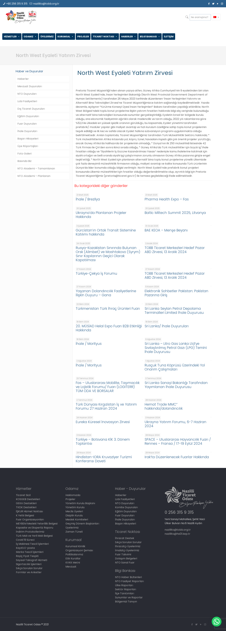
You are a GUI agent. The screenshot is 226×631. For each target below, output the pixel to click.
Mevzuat (70, 566)
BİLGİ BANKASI (150, 36)
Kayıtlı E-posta (25, 548)
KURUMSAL (65, 36)
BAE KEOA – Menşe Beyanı (166, 230)
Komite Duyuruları (126, 507)
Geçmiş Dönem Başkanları (82, 523)
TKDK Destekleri (26, 507)
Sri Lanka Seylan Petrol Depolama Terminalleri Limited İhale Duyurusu (174, 310)
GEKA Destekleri (26, 503)
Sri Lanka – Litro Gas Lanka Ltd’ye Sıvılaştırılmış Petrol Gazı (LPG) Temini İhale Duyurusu (176, 347)
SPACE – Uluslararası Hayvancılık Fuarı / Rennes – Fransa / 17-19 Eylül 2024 (178, 441)
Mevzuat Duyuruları (29, 86)
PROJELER (83, 36)
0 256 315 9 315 (179, 512)
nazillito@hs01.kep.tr (177, 534)
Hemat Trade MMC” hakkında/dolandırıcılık (164, 406)
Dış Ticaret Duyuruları (31, 109)
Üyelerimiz (72, 527)
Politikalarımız (74, 554)
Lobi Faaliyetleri (27, 101)
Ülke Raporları (124, 585)
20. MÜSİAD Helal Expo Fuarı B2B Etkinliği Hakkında (109, 328)
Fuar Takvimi (123, 554)
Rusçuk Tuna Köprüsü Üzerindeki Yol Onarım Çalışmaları (175, 367)
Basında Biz (24, 161)
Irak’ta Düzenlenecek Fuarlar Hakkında (177, 457)
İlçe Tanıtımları (124, 593)
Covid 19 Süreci (25, 540)
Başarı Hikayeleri (27, 138)
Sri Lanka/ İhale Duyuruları (167, 326)
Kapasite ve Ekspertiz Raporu (34, 527)
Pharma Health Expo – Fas (167, 199)
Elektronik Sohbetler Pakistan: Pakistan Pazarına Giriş (176, 293)
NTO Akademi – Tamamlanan (36, 168)
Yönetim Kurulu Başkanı (80, 503)
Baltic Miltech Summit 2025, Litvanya (175, 212)
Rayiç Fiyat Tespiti (27, 556)
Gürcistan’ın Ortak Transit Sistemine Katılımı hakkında (106, 232)
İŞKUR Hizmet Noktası (29, 511)
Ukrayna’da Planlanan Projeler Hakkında (101, 214)
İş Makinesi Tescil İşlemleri (32, 544)
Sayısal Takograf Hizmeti (31, 560)
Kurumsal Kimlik (75, 546)
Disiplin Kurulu (74, 515)
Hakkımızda (72, 495)
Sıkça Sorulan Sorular (29, 568)
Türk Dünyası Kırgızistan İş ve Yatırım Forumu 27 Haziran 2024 (106, 406)
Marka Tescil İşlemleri (29, 552)
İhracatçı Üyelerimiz (127, 546)
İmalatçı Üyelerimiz (127, 550)
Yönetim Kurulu (74, 507)
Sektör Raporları (125, 589)
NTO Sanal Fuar (125, 562)
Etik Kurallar (73, 558)
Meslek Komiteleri (76, 519)
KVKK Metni (72, 562)
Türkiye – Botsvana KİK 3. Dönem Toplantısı (103, 441)
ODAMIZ (30, 36)
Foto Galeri (24, 153)
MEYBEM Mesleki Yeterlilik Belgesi (37, 523)
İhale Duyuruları (27, 131)
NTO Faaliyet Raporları (129, 581)
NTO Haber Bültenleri (128, 577)
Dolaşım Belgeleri (126, 558)
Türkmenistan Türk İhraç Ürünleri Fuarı (108, 308)
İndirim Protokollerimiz (30, 532)
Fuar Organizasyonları (30, 519)
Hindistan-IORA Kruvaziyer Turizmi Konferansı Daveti (104, 459)
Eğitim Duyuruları (28, 116)
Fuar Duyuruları (27, 124)
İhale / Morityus (89, 343)
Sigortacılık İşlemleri (28, 564)
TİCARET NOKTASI (105, 36)
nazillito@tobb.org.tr (46, 4)
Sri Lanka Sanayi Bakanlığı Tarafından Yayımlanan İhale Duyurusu (176, 384)
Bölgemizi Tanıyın (126, 601)
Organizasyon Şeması (79, 550)
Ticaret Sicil (23, 495)
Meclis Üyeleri (74, 511)
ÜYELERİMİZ (47, 36)
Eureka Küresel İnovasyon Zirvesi (103, 422)
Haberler (23, 79)
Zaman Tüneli (74, 532)
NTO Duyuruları (27, 94)
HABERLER (128, 36)
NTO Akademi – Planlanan (33, 176)
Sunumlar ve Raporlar (129, 597)
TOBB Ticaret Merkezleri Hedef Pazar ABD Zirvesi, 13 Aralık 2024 (175, 249)
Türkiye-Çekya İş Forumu (96, 273)
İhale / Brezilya (88, 199)
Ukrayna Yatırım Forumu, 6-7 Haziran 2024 (175, 424)
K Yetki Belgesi (25, 515)
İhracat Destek (124, 538)
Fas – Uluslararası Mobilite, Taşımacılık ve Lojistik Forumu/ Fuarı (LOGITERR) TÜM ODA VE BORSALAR (108, 386)
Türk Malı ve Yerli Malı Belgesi (34, 536)
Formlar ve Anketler (29, 572)
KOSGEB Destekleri (28, 499)
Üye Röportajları (27, 146)
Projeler (70, 499)
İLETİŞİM (169, 36)
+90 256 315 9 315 (16, 4)
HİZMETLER (12, 36)
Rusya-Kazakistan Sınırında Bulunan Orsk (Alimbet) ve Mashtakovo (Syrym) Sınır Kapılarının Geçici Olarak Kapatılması (108, 253)
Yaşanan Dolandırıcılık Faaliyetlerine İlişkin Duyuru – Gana (106, 293)
